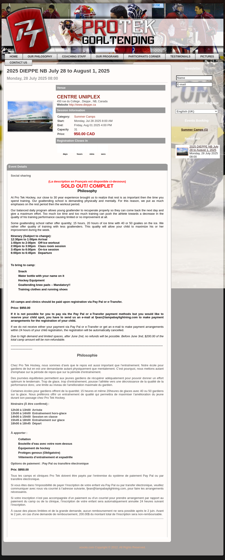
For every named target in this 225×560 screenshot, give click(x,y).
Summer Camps (84, 116)
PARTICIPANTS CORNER (144, 56)
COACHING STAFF (74, 56)
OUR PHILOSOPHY (40, 56)
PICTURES (207, 56)
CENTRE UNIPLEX (78, 97)
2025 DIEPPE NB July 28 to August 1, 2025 (203, 148)
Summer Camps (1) (194, 129)
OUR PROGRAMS (107, 56)
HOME (14, 56)
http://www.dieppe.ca (82, 104)
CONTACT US (18, 62)
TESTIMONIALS (180, 56)
